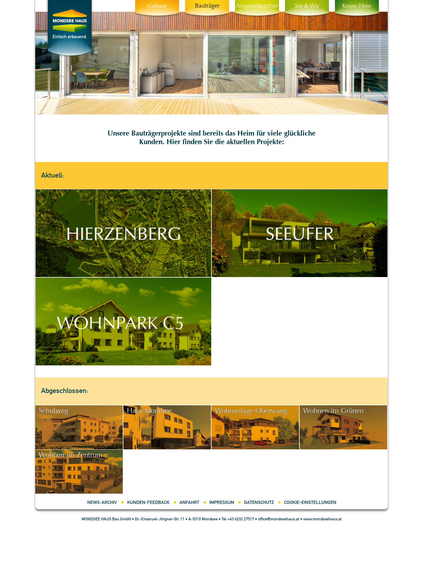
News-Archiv (102, 502)
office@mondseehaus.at (278, 519)
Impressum (221, 502)
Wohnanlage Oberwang (251, 411)
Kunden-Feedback (148, 502)
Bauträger (207, 6)
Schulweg (53, 411)
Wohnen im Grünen (333, 411)
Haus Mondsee (149, 411)
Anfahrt (189, 502)
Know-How (357, 6)
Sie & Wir (307, 6)
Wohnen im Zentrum (70, 455)
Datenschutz (259, 502)
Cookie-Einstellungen (310, 502)
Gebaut (157, 6)
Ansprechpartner (257, 6)
